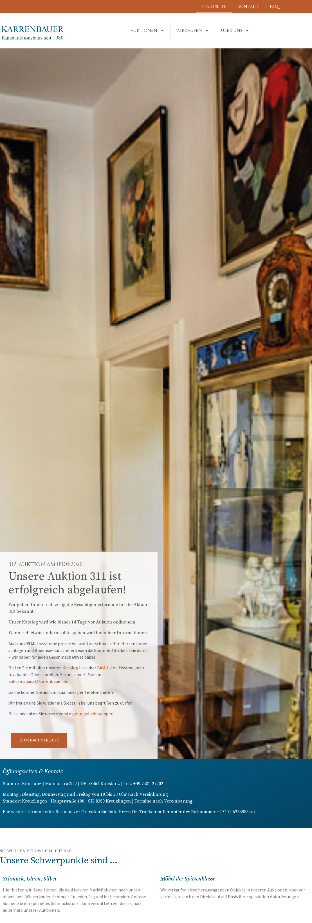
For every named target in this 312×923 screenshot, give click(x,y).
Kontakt (248, 6)
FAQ (274, 6)
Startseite (214, 6)
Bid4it (103, 668)
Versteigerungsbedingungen (86, 714)
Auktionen (148, 30)
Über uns (235, 30)
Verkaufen (192, 30)
